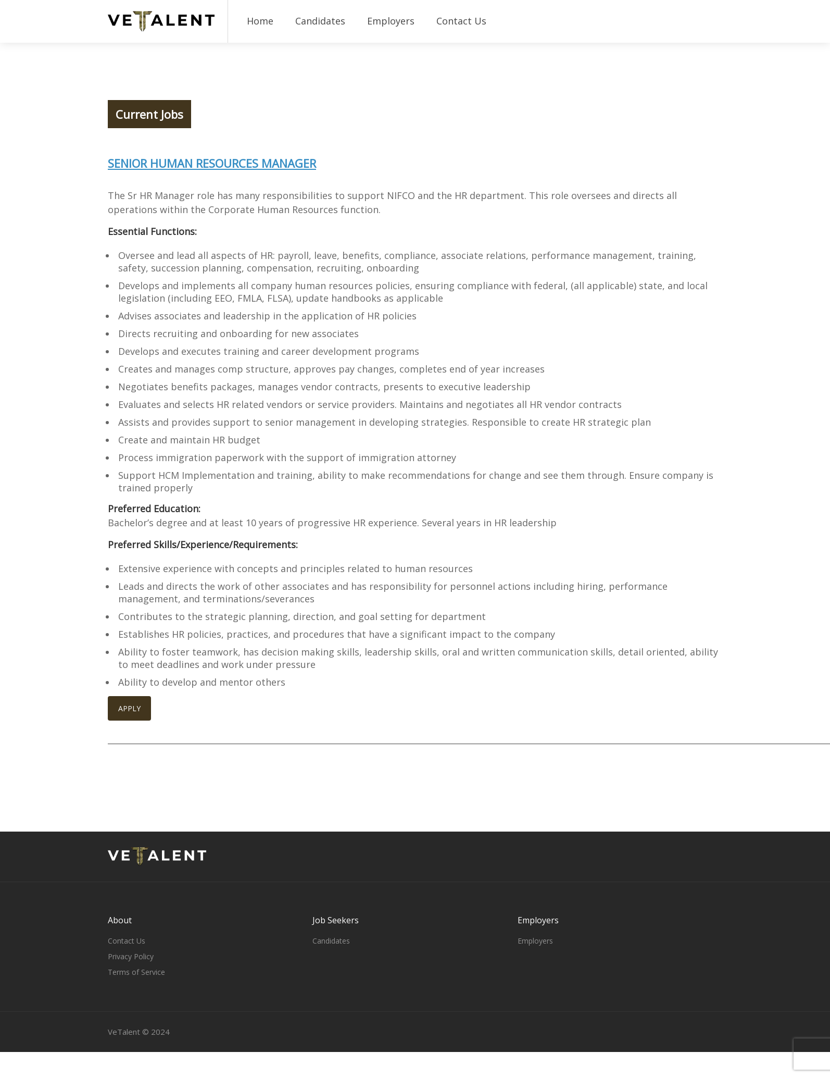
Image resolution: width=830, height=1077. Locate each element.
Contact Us (461, 21)
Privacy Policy (131, 956)
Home (260, 21)
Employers (390, 21)
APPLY (129, 708)
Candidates (320, 21)
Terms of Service (136, 972)
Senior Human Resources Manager (212, 163)
